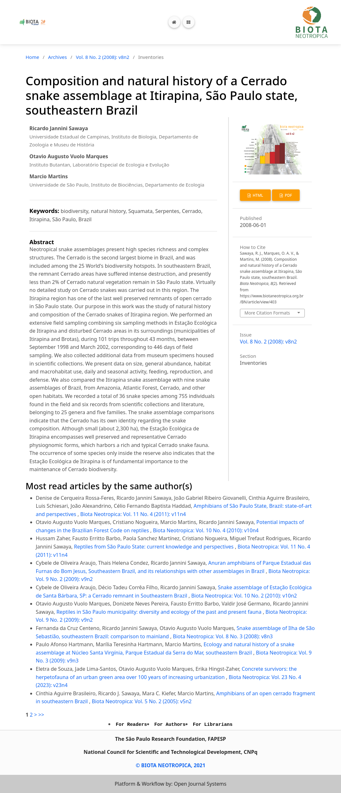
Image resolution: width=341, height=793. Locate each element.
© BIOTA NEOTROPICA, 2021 (170, 765)
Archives (57, 57)
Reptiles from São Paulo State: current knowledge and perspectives (154, 546)
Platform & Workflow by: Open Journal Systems (171, 783)
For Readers (131, 724)
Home (32, 57)
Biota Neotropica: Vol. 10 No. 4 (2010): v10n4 (206, 530)
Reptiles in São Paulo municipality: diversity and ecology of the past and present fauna (159, 611)
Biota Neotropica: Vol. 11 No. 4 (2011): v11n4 (133, 514)
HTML (257, 195)
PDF (288, 195)
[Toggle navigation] (188, 22)
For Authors (170, 724)
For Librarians (213, 724)
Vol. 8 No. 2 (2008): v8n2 (102, 57)
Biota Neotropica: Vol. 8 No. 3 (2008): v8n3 (223, 636)
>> (41, 714)
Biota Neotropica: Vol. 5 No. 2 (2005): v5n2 (142, 701)
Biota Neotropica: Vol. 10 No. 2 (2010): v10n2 (244, 595)
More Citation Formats (267, 313)
